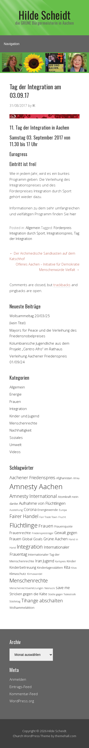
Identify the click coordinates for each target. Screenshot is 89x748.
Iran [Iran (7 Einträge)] (38, 560)
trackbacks (61, 284)
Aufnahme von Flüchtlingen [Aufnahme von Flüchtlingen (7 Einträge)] (42, 503)
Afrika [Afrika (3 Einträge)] (76, 478)
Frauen (15, 401)
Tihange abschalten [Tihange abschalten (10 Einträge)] (42, 600)
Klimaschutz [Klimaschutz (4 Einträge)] (17, 574)
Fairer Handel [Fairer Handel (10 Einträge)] (23, 516)
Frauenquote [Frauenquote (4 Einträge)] (63, 526)
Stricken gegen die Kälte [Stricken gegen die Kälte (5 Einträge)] (28, 594)
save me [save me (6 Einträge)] (63, 587)
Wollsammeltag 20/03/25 (29, 315)
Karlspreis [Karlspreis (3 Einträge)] (60, 561)
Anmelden (17, 679)
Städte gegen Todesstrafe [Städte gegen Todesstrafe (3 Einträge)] (62, 594)
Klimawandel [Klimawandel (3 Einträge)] (34, 574)
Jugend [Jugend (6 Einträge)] (48, 560)
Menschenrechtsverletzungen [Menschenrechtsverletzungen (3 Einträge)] (26, 588)
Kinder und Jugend (24, 416)
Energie (15, 394)
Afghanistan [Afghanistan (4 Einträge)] (64, 478)
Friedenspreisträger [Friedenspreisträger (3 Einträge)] (42, 533)
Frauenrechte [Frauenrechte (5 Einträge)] (20, 533)
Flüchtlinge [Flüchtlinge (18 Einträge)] (23, 525)
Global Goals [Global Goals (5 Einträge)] (32, 539)
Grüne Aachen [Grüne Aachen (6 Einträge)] (55, 538)
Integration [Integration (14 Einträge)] (30, 546)
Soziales (16, 437)
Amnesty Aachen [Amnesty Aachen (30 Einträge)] (36, 486)
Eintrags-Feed (20, 686)
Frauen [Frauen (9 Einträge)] (45, 526)
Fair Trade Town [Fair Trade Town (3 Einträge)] (48, 517)
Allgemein (33, 227)
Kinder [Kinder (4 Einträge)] (71, 561)
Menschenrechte (23, 423)
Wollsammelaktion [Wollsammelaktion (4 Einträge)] (21, 607)
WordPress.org (21, 700)
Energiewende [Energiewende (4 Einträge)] (47, 510)
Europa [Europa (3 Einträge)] (63, 510)
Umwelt (15, 444)
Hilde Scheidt (44, 15)
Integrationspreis (59, 233)
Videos (15, 451)
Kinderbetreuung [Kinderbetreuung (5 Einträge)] (22, 567)
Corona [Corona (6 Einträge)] (30, 509)
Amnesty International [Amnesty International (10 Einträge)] (33, 496)
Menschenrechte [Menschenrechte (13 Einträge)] (28, 580)
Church (18, 736)
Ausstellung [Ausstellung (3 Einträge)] (16, 510)
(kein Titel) (17, 322)
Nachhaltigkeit (20, 430)
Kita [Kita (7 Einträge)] (67, 567)
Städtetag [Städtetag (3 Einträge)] (14, 601)
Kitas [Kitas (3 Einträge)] (74, 567)
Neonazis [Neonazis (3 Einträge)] (49, 588)
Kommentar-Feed (23, 693)
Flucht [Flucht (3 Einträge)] (62, 517)
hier (73, 214)
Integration (18, 408)
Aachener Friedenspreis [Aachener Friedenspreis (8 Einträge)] (32, 477)
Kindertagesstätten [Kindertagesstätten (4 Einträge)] (50, 567)
